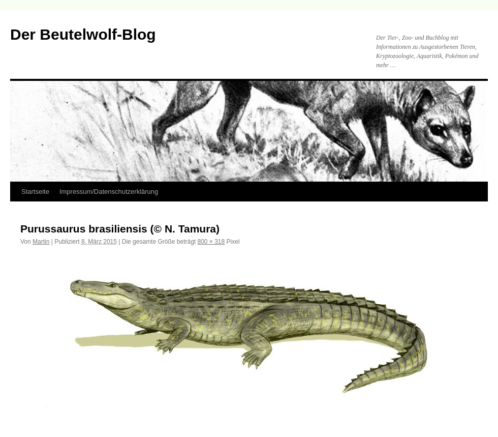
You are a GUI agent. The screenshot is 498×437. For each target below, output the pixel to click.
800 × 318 (211, 241)
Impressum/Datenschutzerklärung (108, 191)
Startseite (35, 191)
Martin (41, 241)
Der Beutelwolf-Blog (83, 34)
